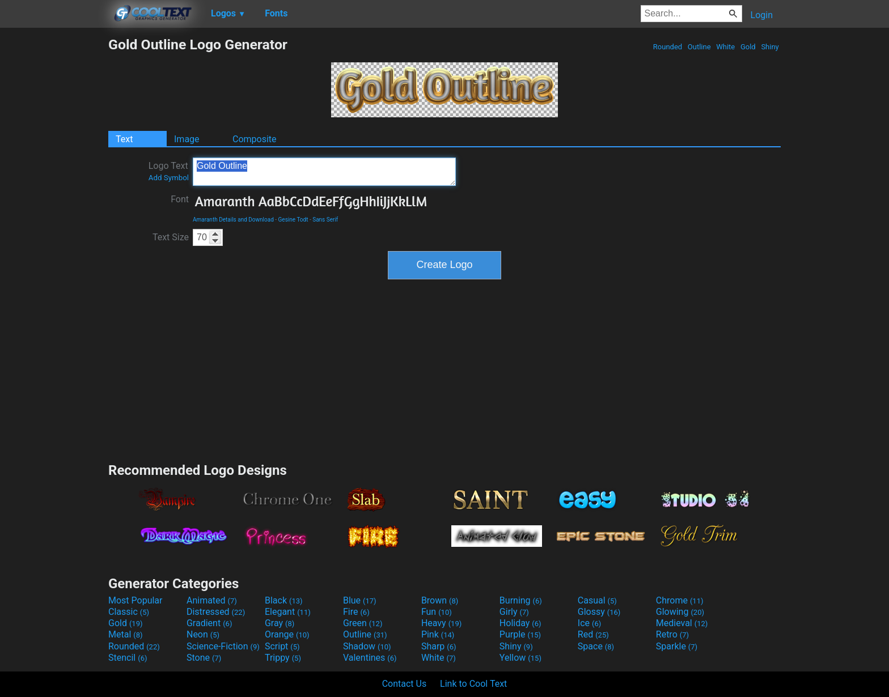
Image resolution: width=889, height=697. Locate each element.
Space (596, 646)
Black (284, 600)
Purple (520, 634)
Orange (287, 634)
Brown (439, 600)
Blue (359, 600)
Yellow (520, 657)
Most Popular (135, 600)
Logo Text (169, 171)
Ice (589, 623)
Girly (514, 611)
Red (593, 634)
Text (124, 139)
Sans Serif (325, 219)
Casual (597, 600)
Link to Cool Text (473, 683)
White (725, 46)
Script (282, 646)
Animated (212, 600)
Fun (436, 611)
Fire (356, 611)
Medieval (682, 623)
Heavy (441, 623)
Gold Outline (324, 172)
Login (762, 15)
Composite (254, 139)
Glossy (599, 611)
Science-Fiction (223, 646)
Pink (438, 634)
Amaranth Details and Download (233, 219)
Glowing (680, 611)
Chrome (680, 600)
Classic (128, 611)
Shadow (367, 646)
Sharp (438, 646)
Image (187, 139)
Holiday (520, 623)
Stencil (127, 657)
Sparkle (676, 646)
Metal (125, 634)
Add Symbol (169, 177)
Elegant (288, 611)
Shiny (770, 46)
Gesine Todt (293, 219)
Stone (204, 657)
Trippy (283, 657)
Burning (520, 600)
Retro (672, 634)
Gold (748, 46)
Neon (203, 634)
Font (180, 199)
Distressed (216, 611)
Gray (279, 623)
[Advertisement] (54, 206)
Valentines (370, 657)
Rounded (667, 46)
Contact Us (404, 683)
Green (363, 623)
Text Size (171, 237)
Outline (699, 46)
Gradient (209, 623)
